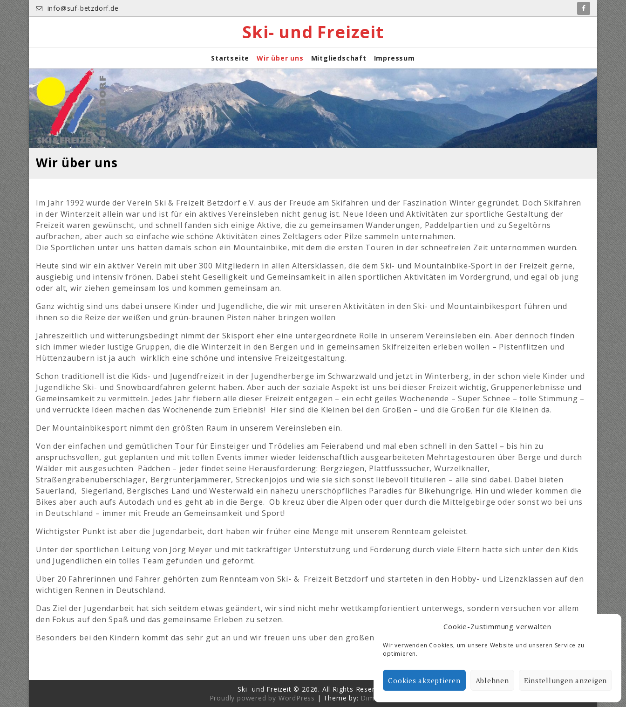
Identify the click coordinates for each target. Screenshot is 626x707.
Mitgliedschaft (339, 58)
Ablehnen (492, 680)
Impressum (394, 58)
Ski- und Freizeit (313, 32)
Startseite (230, 58)
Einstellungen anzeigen (565, 680)
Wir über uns (280, 58)
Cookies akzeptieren (424, 680)
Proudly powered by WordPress (262, 697)
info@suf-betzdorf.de (77, 8)
